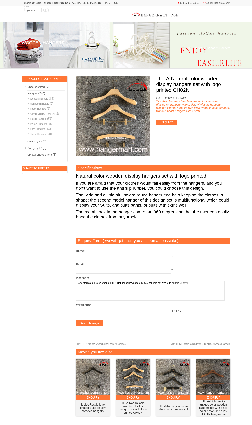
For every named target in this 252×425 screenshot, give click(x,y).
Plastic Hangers (38, 118)
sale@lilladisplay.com (218, 2)
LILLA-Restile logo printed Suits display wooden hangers (200, 344)
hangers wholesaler (182, 104)
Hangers (199, 47)
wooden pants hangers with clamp (178, 111)
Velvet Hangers (38, 134)
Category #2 (34, 148)
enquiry (166, 122)
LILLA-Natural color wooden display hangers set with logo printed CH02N (133, 407)
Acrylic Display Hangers (42, 113)
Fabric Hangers (38, 108)
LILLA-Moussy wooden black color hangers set (101, 344)
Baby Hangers (37, 129)
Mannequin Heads (39, 103)
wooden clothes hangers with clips (178, 107)
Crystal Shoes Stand (39, 154)
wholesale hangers (209, 104)
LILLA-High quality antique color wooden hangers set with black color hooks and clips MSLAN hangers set (213, 408)
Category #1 (34, 141)
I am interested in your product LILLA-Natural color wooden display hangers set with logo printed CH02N (150, 291)
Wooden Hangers (219, 47)
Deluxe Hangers (38, 124)
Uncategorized (36, 86)
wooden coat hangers (215, 107)
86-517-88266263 (189, 2)
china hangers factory (193, 101)
